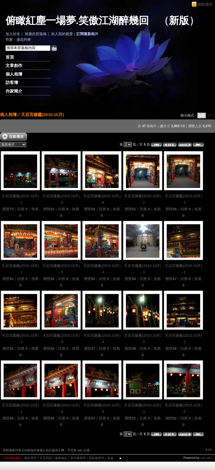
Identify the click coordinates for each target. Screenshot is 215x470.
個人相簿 (14, 74)
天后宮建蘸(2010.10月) (42, 114)
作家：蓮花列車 (18, 39)
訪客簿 (12, 82)
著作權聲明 (78, 458)
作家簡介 (14, 91)
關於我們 (30, 458)
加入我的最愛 (62, 34)
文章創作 (14, 65)
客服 (110, 458)
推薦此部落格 (36, 34)
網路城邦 (205, 4)
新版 (179, 20)
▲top (208, 449)
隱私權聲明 (96, 458)
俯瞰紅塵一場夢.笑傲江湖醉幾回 (77, 20)
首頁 (10, 57)
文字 (210, 115)
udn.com (206, 457)
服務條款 (61, 458)
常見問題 (46, 458)
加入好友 (13, 34)
